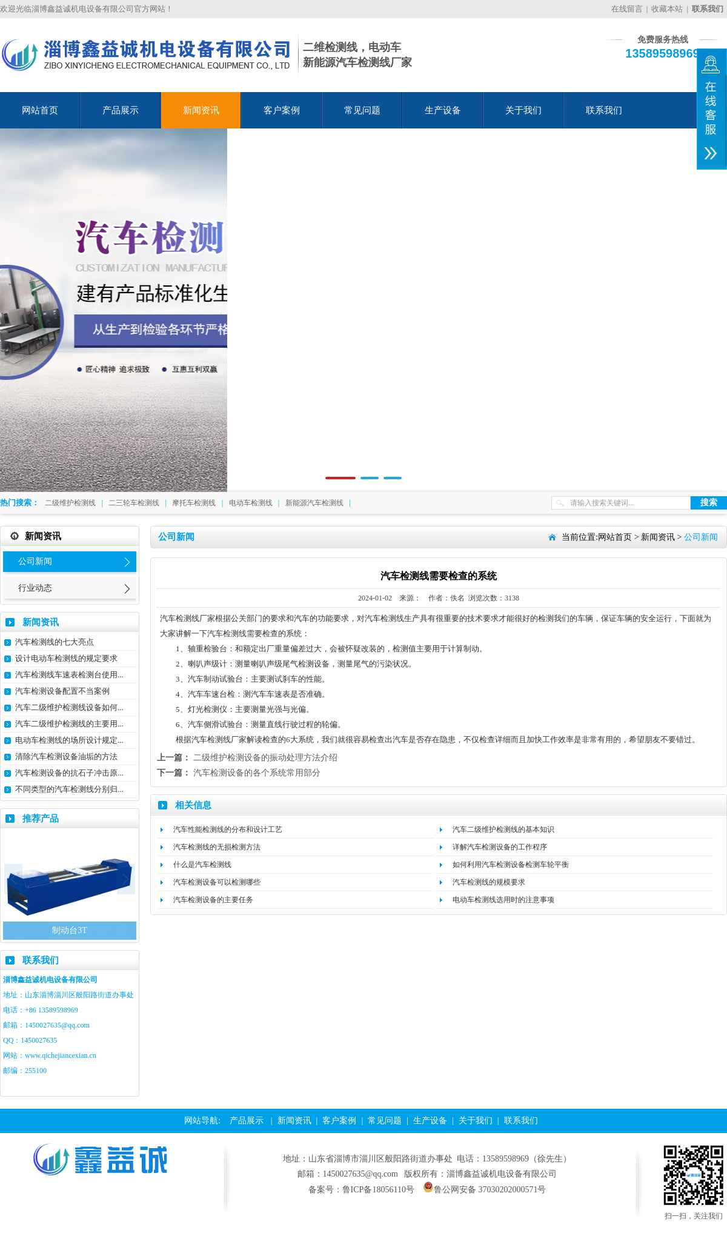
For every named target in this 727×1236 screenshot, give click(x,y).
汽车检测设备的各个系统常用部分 (256, 772)
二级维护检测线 (70, 503)
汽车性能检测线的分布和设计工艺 (227, 829)
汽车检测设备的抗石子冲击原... (69, 772)
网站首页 (40, 110)
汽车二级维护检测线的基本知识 (503, 829)
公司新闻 (35, 561)
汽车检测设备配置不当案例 (62, 691)
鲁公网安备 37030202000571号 (484, 1189)
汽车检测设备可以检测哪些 (217, 882)
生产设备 (443, 110)
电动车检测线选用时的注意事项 (503, 899)
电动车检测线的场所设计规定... (69, 740)
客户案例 (282, 110)
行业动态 (35, 588)
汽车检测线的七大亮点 (54, 641)
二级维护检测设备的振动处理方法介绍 (265, 757)
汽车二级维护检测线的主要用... (69, 723)
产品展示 (120, 110)
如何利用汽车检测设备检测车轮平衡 (511, 864)
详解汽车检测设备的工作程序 (500, 847)
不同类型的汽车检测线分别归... (69, 789)
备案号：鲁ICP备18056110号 (361, 1189)
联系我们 (604, 110)
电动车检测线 (251, 503)
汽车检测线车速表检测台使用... (69, 674)
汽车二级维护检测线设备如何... (69, 707)
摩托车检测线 (194, 503)
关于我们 (523, 110)
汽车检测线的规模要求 (489, 882)
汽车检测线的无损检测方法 (217, 847)
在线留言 (627, 8)
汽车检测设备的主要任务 (213, 899)
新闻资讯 (201, 110)
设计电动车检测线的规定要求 (66, 658)
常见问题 (362, 110)
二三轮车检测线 (133, 503)
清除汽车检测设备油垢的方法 (66, 756)
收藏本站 (667, 8)
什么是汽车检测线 (202, 864)
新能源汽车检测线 (314, 503)
